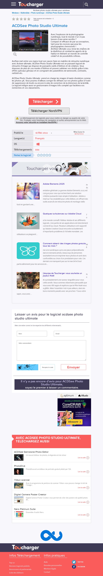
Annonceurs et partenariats (20, 569)
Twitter (80, 562)
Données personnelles (53, 565)
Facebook (81, 567)
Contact (47, 572)
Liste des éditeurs (16, 572)
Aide (46, 562)
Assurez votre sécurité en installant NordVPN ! (37, 122)
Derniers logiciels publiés (19, 566)
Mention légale (50, 568)
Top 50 (12, 562)
